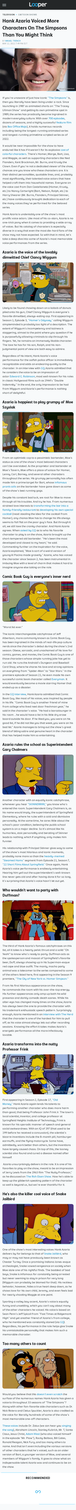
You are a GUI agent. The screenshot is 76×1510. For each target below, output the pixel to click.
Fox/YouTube (66, 300)
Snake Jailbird (52, 1253)
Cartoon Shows (27, 15)
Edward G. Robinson (22, 376)
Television (8, 15)
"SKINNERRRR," (37, 804)
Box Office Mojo (17, 126)
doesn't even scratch (49, 1394)
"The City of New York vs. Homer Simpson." (41, 979)
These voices (10, 1426)
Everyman (57, 679)
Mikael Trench (13, 41)
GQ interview (18, 694)
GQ (42, 368)
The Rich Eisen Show (38, 1176)
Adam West (33, 1434)
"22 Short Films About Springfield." (23, 864)
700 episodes (57, 118)
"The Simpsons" (57, 98)
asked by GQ (28, 530)
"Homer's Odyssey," (40, 320)
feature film (63, 122)
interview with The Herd (58, 1014)
